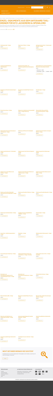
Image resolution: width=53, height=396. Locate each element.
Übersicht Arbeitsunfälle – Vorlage (7, 295)
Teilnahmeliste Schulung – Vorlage (42, 274)
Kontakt (2, 371)
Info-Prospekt (28, 7)
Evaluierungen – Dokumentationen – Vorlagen (24, 371)
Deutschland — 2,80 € (40, 71)
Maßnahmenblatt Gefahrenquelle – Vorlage (43, 233)
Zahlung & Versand (4, 372)
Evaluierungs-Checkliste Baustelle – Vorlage (44, 192)
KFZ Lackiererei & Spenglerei (19, 18)
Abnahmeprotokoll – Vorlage (6, 45)
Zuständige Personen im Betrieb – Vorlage (26, 336)
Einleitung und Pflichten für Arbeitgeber (25, 130)
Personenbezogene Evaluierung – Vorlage (8, 253)
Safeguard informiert (21, 7)
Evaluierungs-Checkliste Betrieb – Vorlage (8, 212)
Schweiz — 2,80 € (48, 71)
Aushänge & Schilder (20, 373)
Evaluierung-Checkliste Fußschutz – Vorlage (26, 192)
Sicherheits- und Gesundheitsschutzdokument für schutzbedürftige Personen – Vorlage (7, 275)
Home (1, 18)
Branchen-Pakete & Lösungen (10, 18)
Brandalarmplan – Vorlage (40, 89)
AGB (2, 376)
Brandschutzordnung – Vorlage (6, 110)
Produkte (3, 18)
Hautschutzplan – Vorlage (40, 212)
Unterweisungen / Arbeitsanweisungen (23, 372)
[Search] (44, 7)
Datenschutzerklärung (4, 373)
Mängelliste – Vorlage (22, 233)
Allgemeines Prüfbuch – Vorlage (24, 45)
